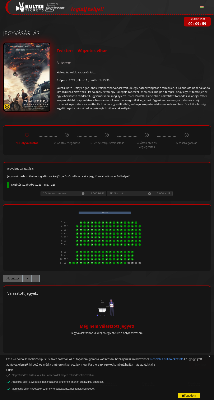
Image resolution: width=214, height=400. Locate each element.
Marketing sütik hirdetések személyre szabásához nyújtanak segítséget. (53, 388)
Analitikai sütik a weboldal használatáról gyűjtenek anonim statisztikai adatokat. (57, 381)
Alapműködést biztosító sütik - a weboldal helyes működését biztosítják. (53, 375)
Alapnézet (12, 278)
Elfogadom (189, 395)
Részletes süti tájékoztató (166, 359)
